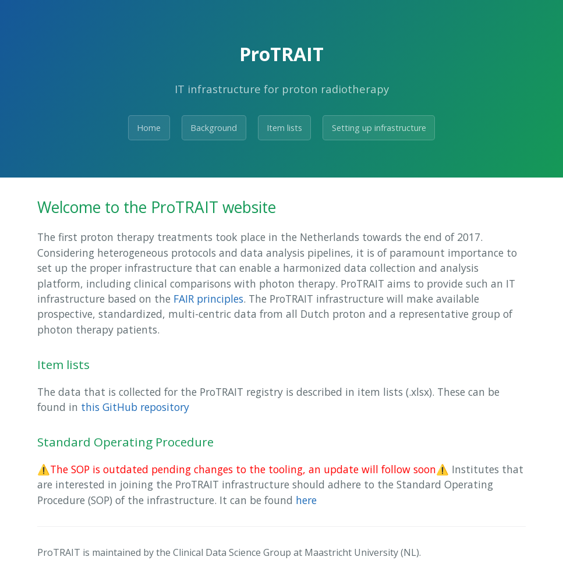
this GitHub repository (135, 407)
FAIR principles (208, 299)
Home (149, 127)
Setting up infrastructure (379, 127)
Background (213, 127)
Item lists (284, 127)
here (306, 500)
